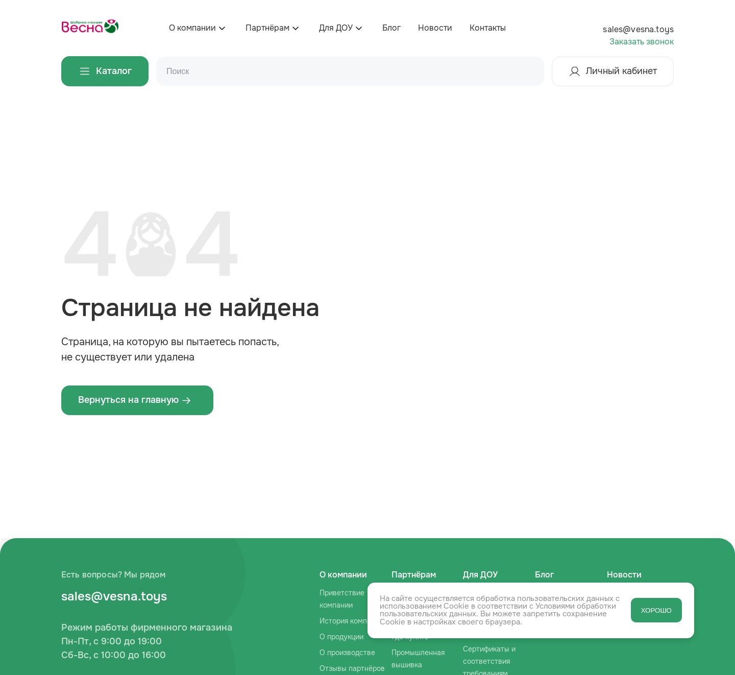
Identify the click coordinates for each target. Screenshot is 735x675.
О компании (192, 27)
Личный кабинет (613, 71)
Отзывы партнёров (352, 668)
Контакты (488, 27)
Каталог (105, 71)
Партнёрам (267, 27)
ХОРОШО (656, 610)
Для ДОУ (336, 27)
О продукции (341, 636)
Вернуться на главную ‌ (134, 399)
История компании (351, 620)
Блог (391, 27)
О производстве (347, 652)
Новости (435, 27)
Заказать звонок (641, 41)
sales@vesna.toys (638, 29)
